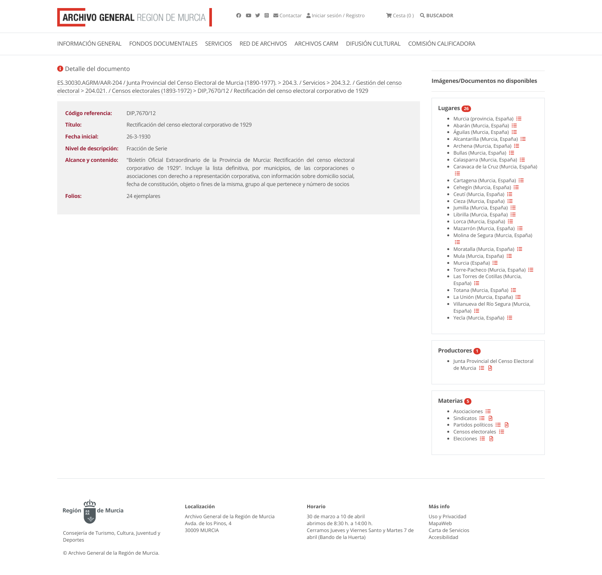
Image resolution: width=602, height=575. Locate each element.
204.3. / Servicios (304, 83)
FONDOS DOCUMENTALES (163, 44)
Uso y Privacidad (447, 516)
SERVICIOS (218, 44)
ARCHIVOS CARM (316, 44)
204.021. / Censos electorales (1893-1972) (138, 91)
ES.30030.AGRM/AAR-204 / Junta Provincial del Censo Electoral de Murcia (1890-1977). (166, 83)
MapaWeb (440, 523)
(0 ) (400, 15)
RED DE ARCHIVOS (263, 44)
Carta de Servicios (449, 530)
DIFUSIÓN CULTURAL (373, 44)
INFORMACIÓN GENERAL (89, 44)
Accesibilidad (443, 537)
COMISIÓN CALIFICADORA (441, 44)
